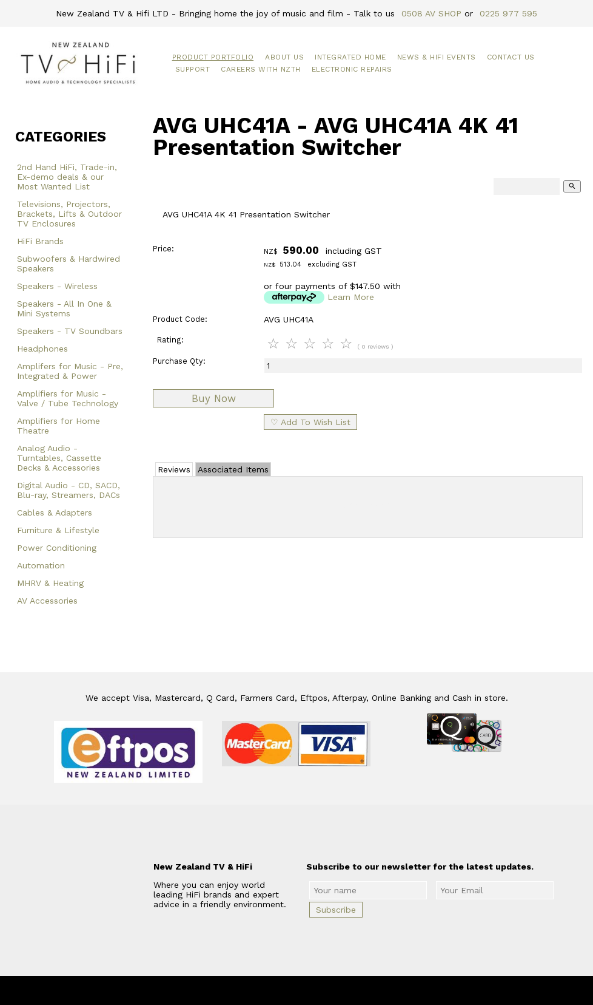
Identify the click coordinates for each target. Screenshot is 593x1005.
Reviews (174, 469)
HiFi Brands (40, 241)
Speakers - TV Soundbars (69, 331)
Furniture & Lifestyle (58, 530)
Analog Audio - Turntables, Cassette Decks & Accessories (59, 457)
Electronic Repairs (352, 69)
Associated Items (233, 469)
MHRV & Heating (50, 583)
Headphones (42, 348)
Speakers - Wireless (57, 286)
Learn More (350, 297)
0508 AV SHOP (431, 13)
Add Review (368, 504)
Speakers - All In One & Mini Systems (64, 308)
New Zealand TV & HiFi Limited (329, 990)
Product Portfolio (213, 57)
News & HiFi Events (436, 57)
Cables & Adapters (54, 512)
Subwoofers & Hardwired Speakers (68, 263)
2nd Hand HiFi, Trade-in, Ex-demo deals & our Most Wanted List (67, 176)
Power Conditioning (56, 548)
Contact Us (511, 57)
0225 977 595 (508, 13)
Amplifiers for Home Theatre (58, 425)
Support (192, 69)
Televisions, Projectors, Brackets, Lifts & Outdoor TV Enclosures (69, 213)
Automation (41, 565)
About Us (284, 57)
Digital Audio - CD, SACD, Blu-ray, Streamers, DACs (68, 490)
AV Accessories (47, 600)
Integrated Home (350, 57)
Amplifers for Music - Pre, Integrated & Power (70, 371)
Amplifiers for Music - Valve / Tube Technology (67, 398)
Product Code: (180, 319)
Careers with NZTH (261, 69)
